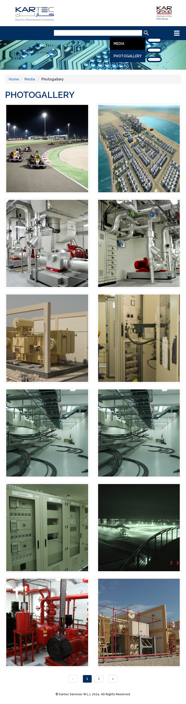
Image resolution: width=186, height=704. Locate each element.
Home (14, 79)
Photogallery (128, 56)
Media (119, 44)
